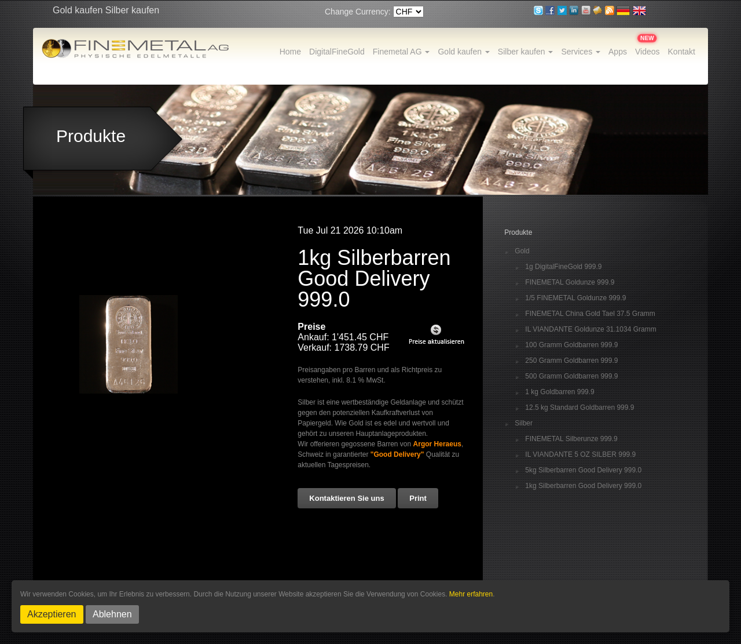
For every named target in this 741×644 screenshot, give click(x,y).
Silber (524, 423)
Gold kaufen (463, 51)
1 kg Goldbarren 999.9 (559, 392)
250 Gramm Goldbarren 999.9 (571, 361)
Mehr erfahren (471, 594)
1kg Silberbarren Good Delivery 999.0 (583, 486)
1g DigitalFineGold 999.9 (563, 267)
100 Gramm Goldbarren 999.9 (571, 345)
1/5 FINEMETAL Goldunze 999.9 (575, 298)
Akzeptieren (51, 614)
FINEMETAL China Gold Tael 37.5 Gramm (590, 314)
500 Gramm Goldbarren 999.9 (571, 376)
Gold (522, 251)
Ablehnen (112, 614)
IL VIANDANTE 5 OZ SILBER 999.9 (580, 455)
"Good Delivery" (397, 454)
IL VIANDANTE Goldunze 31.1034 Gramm (590, 329)
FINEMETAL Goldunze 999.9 (569, 282)
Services (580, 51)
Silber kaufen (525, 51)
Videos (647, 51)
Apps (617, 51)
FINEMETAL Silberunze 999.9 (571, 439)
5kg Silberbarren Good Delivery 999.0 (583, 470)
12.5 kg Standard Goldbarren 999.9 (579, 408)
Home (290, 51)
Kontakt (681, 51)
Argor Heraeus (437, 444)
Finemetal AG (401, 51)
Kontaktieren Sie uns (346, 498)
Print (418, 498)
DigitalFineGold (337, 51)
